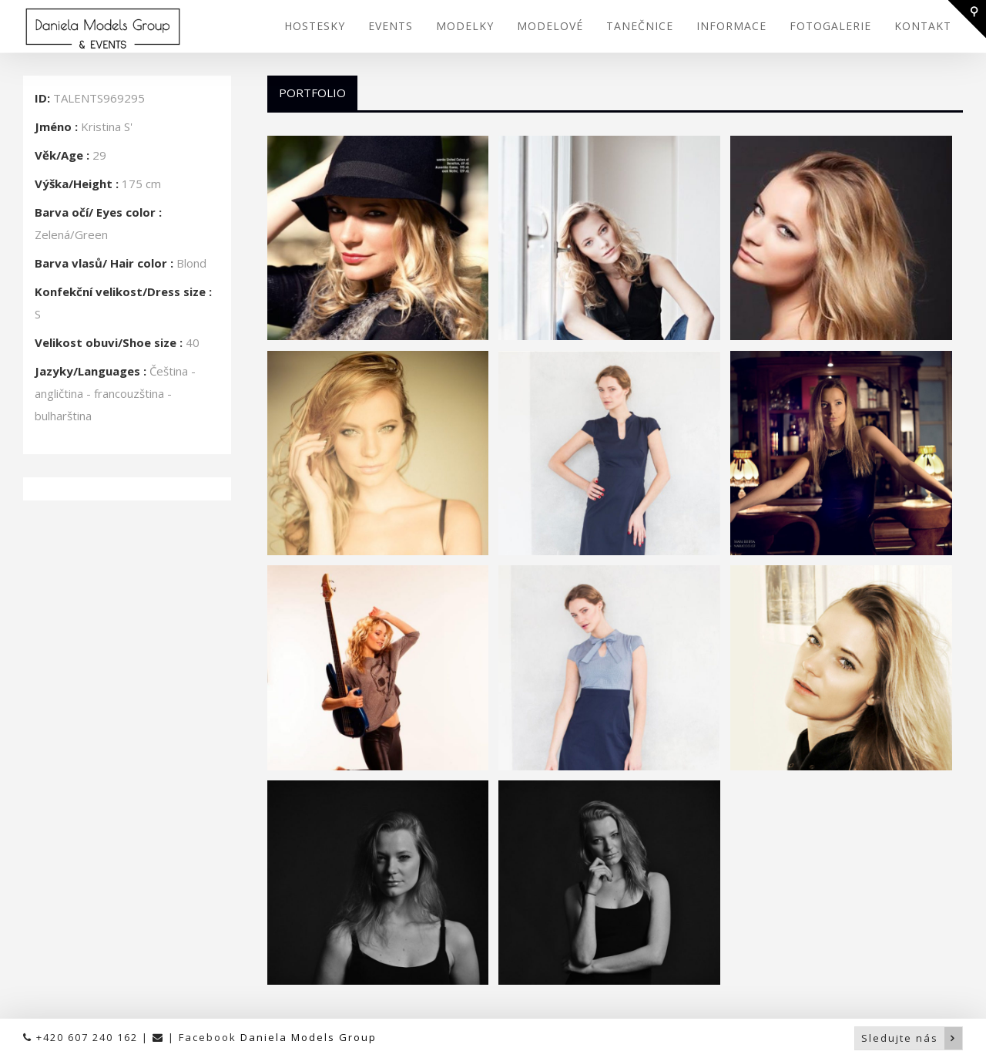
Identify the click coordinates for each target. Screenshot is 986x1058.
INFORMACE (731, 26)
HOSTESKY (314, 26)
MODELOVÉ (550, 26)
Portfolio (312, 92)
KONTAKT (922, 26)
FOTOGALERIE (830, 26)
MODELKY (465, 26)
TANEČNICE (639, 26)
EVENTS (390, 26)
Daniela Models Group (308, 1037)
